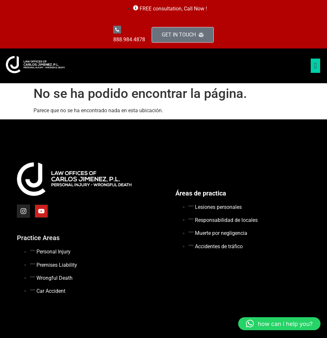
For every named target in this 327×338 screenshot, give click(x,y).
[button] (279, 323)
